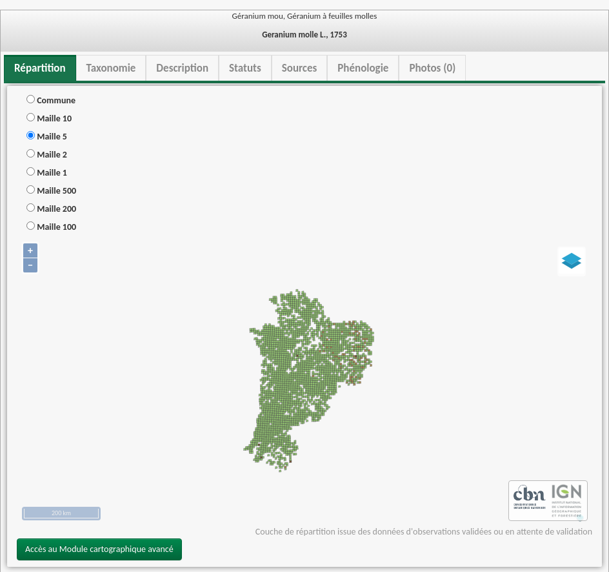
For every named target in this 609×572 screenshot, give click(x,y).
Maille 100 (51, 226)
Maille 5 (46, 136)
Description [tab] (182, 68)
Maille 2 (46, 154)
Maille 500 (51, 190)
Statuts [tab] (245, 68)
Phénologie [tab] (362, 68)
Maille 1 (46, 172)
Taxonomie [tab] (111, 68)
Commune (50, 100)
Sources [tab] (299, 68)
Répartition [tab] (40, 68)
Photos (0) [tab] (432, 68)
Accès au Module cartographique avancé (99, 549)
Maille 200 (51, 208)
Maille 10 (49, 118)
